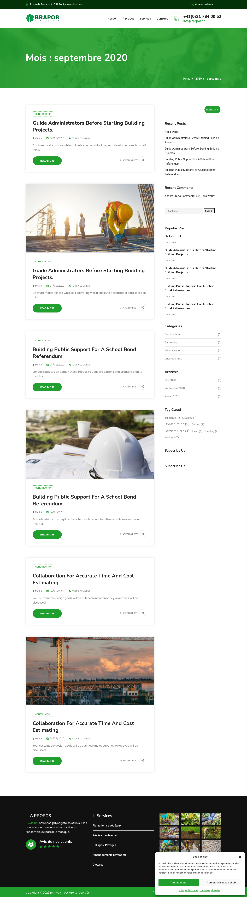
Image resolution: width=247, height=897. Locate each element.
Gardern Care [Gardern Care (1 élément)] (177, 431)
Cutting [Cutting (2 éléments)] (198, 424)
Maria (38, 138)
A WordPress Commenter (180, 196)
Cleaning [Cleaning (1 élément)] (189, 417)
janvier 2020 (172, 396)
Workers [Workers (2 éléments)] (172, 437)
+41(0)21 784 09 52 (202, 16)
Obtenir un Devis (202, 4)
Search (209, 210)
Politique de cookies (188, 890)
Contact (162, 18)
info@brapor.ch (194, 21)
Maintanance (172, 350)
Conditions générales (210, 890)
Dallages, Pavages (104, 845)
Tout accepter (178, 882)
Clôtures (98, 864)
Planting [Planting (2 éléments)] (211, 431)
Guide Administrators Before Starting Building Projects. (89, 126)
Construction (43, 114)
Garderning (171, 342)
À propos (128, 18)
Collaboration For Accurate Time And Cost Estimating (83, 579)
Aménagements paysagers (110, 855)
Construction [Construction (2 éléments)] (177, 424)
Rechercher (212, 109)
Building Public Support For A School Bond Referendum (84, 353)
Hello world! (172, 131)
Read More (47, 160)
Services (145, 18)
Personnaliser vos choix (221, 882)
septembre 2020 (175, 388)
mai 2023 (170, 380)
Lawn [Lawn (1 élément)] (197, 431)
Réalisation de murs (105, 835)
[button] (240, 856)
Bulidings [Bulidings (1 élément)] (172, 417)
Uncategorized (173, 358)
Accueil (112, 18)
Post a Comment (81, 138)
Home (186, 78)
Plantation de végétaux (107, 825)
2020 (199, 78)
